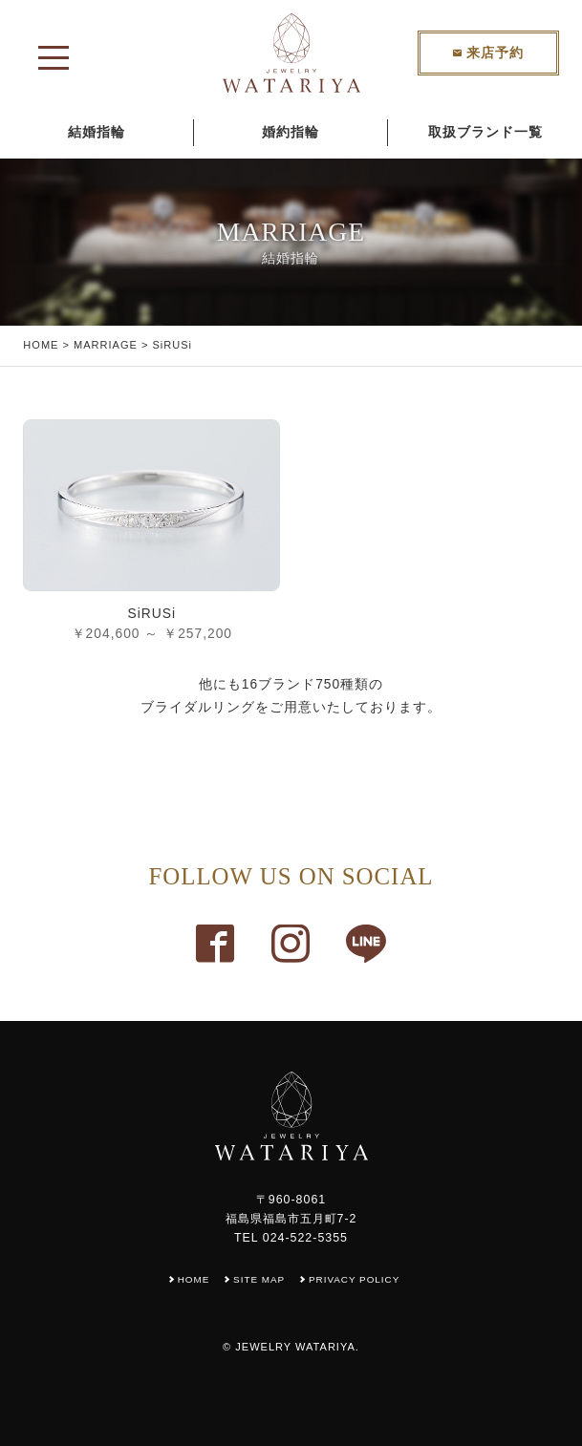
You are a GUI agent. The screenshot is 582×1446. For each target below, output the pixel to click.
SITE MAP (259, 1279)
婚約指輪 (290, 132)
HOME (40, 345)
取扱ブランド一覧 (485, 132)
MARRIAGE (106, 345)
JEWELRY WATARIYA (295, 1346)
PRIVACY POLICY (354, 1279)
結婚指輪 (96, 132)
